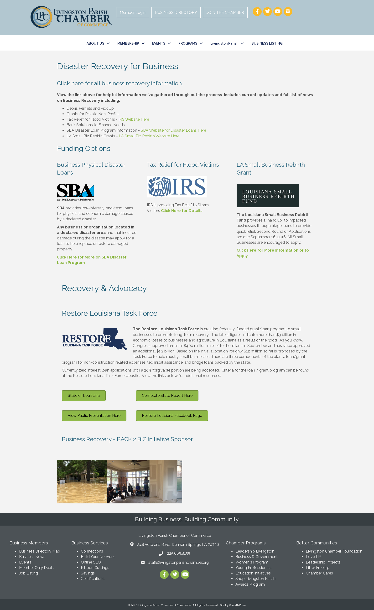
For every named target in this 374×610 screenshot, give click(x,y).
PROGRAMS (187, 43)
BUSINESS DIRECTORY (176, 12)
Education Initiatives (253, 573)
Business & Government (256, 556)
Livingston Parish (224, 43)
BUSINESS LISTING (267, 43)
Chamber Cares (319, 573)
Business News (32, 556)
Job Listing (28, 573)
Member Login (132, 12)
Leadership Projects (323, 562)
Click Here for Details (182, 210)
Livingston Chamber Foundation (334, 551)
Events (25, 562)
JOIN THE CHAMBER (225, 12)
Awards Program (250, 584)
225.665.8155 (178, 553)
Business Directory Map (39, 551)
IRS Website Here (134, 119)
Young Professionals (253, 567)
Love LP (313, 556)
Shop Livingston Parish (255, 578)
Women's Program (251, 562)
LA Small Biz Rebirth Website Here (149, 136)
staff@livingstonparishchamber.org (178, 562)
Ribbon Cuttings (95, 567)
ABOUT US (95, 43)
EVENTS (158, 43)
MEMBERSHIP (128, 43)
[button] (84, 395)
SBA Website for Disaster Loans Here (173, 130)
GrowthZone (237, 605)
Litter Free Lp (317, 567)
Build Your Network (97, 556)
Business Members (29, 542)
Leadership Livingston (254, 551)
